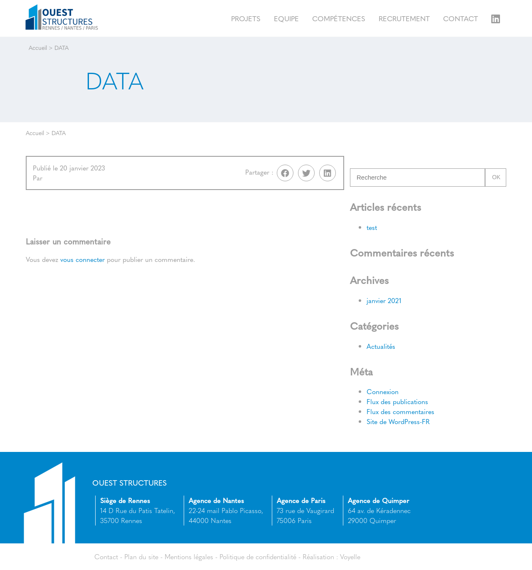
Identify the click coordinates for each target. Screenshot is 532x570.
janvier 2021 (384, 300)
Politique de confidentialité (258, 556)
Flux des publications (397, 402)
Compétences (338, 18)
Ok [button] (496, 177)
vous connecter (82, 259)
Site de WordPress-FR (398, 422)
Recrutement (404, 18)
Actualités (381, 346)
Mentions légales (189, 556)
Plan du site (141, 556)
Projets (246, 18)
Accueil (38, 47)
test (372, 227)
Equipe (286, 18)
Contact (460, 18)
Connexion (383, 392)
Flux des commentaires (400, 412)
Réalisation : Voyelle (332, 556)
